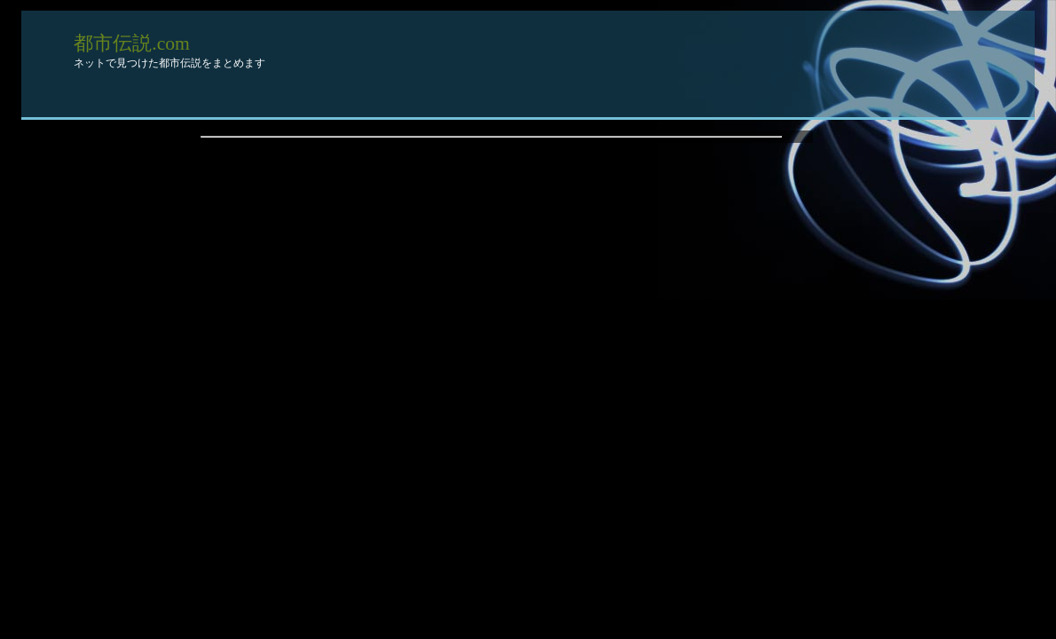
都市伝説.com (132, 43)
